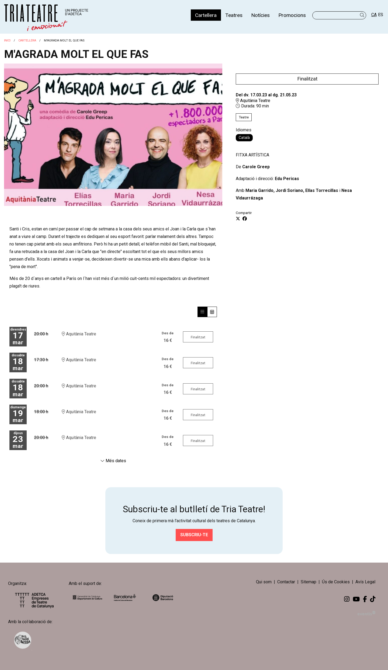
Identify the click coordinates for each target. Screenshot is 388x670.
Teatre (244, 117)
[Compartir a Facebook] (244, 219)
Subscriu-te (194, 534)
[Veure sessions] (202, 312)
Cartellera (27, 40)
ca (374, 14)
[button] (363, 15)
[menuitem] (206, 15)
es (380, 14)
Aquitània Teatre (253, 100)
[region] (113, 135)
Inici (7, 40)
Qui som (264, 581)
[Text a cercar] (339, 15)
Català (244, 137)
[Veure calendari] (212, 312)
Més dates (113, 460)
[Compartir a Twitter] (238, 219)
